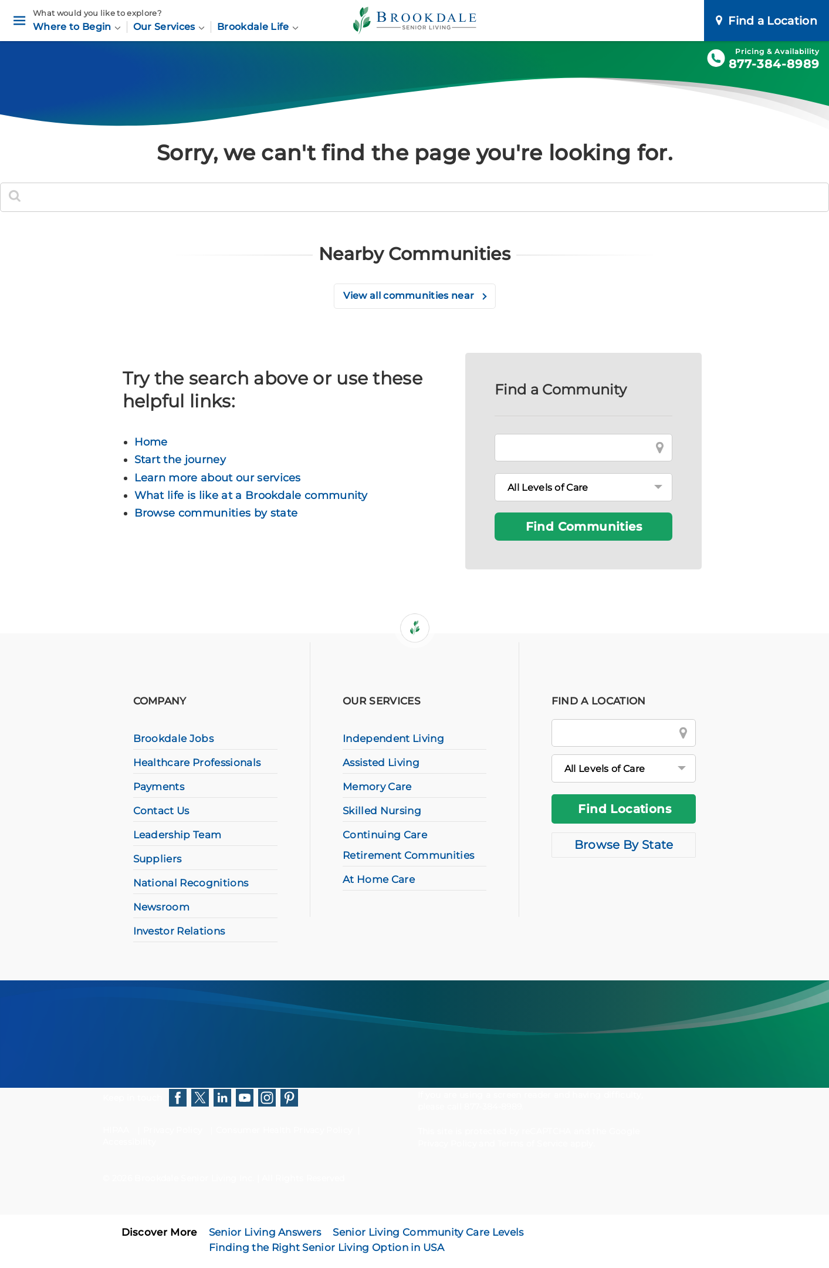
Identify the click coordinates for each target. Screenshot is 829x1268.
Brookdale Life (258, 26)
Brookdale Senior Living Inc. (195, 1178)
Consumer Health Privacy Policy (284, 1130)
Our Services (169, 26)
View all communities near (409, 295)
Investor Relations (179, 931)
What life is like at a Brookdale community (250, 495)
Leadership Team (177, 835)
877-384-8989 (774, 64)
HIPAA (116, 1130)
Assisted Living (381, 762)
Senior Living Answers (265, 1232)
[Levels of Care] (583, 487)
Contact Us (161, 811)
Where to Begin (77, 26)
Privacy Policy (172, 1130)
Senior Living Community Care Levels (428, 1232)
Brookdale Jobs (173, 738)
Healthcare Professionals (197, 762)
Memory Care (377, 786)
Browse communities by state (216, 513)
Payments (159, 786)
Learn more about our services (217, 477)
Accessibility (129, 1142)
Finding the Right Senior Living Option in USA (326, 1247)
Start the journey (180, 459)
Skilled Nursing (382, 811)
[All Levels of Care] (623, 768)
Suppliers (157, 859)
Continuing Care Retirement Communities (408, 845)
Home (151, 442)
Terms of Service (533, 1143)
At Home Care (379, 879)
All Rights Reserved (303, 1178)
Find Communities (584, 527)
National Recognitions (191, 883)
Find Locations (624, 809)
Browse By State (624, 845)
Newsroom (161, 907)
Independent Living (393, 738)
